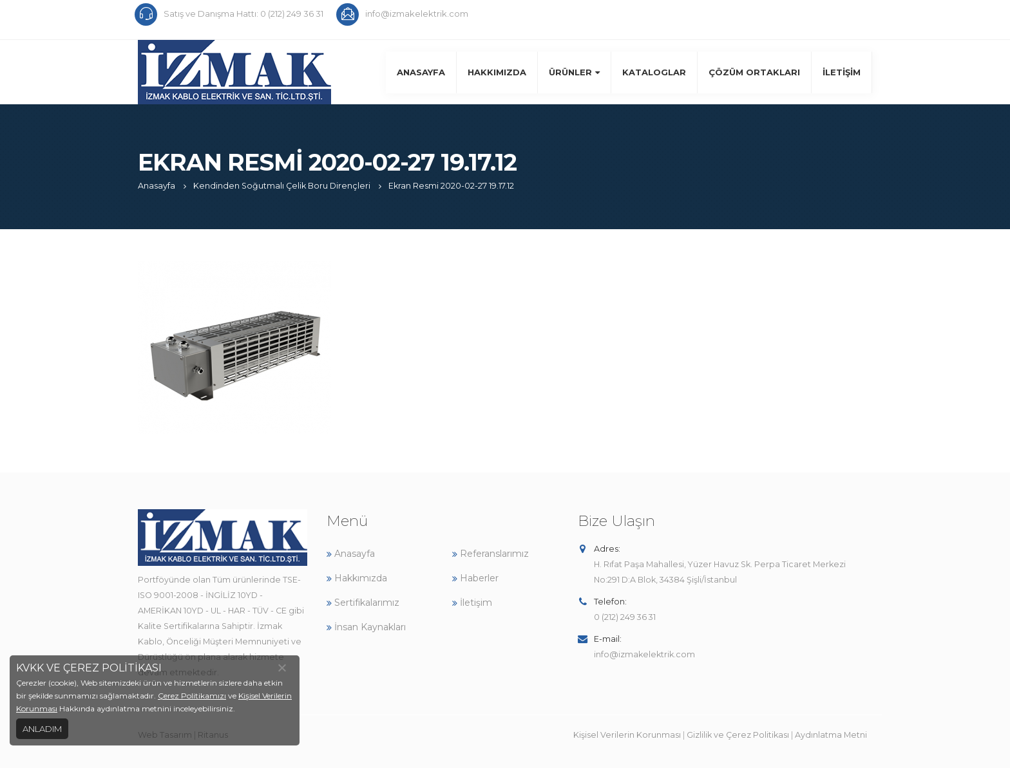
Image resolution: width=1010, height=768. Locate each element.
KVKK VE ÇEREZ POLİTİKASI (89, 668)
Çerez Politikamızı (192, 695)
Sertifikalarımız (363, 602)
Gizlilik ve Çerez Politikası (738, 735)
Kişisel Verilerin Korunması (627, 735)
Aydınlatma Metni (831, 735)
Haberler (475, 578)
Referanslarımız (490, 553)
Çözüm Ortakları (754, 72)
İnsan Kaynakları (366, 627)
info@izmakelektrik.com (644, 654)
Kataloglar (654, 72)
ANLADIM (42, 729)
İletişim (842, 72)
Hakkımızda (497, 72)
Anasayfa (421, 72)
